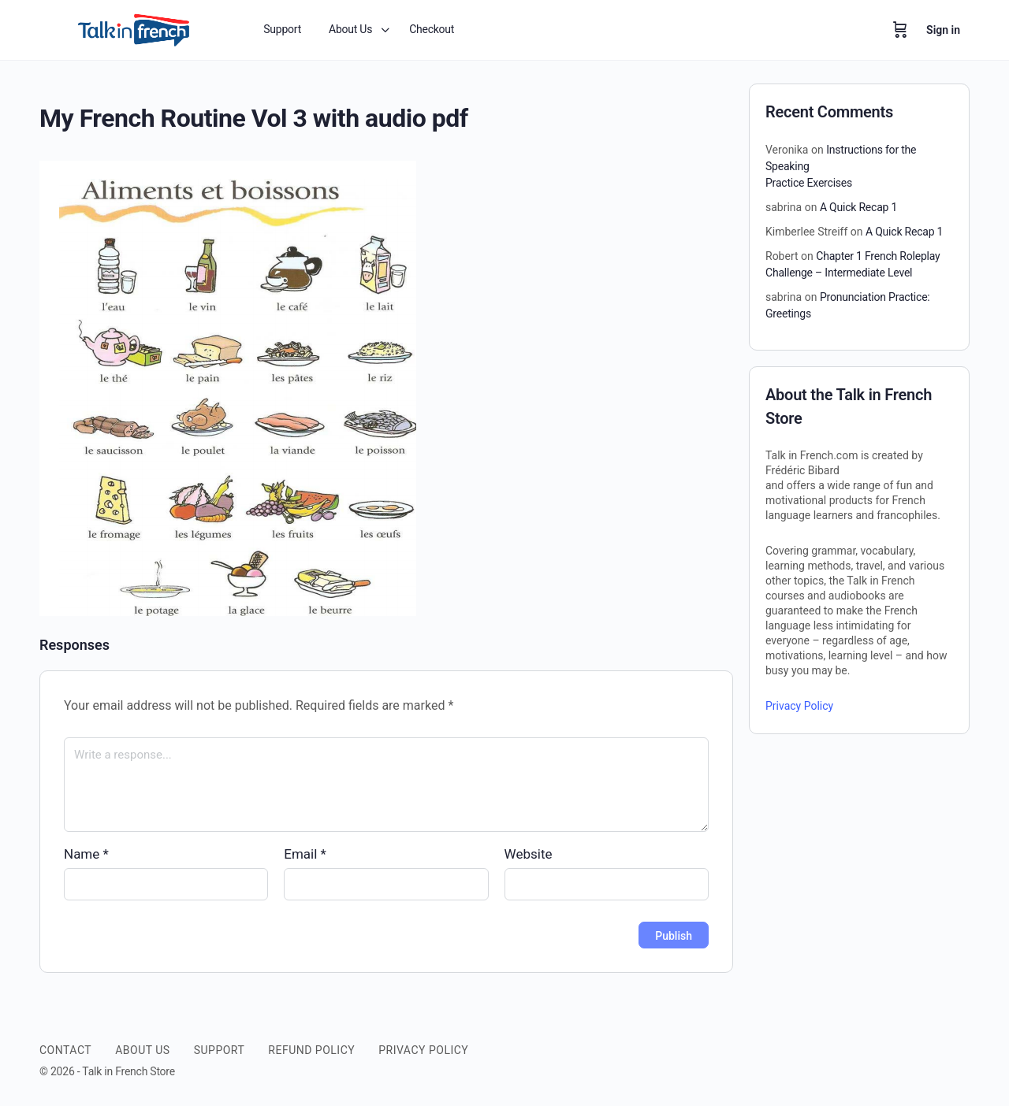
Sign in (943, 30)
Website (528, 854)
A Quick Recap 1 (858, 207)
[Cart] (900, 30)
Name (86, 854)
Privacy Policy (799, 706)
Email (305, 854)
